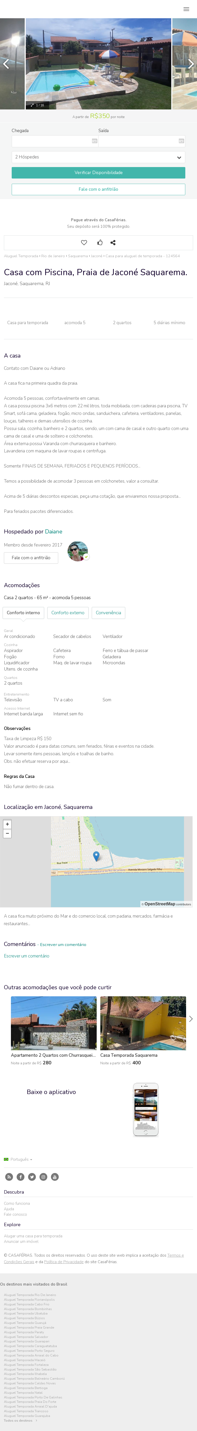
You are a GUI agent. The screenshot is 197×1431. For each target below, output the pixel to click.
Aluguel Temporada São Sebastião (30, 1369)
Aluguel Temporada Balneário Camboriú (34, 1379)
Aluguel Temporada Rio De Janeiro (30, 1295)
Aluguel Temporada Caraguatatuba (30, 1346)
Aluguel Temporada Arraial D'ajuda (30, 1406)
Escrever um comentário (26, 956)
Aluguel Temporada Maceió (24, 1360)
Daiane (53, 532)
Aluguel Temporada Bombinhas (28, 1309)
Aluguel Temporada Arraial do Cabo (31, 1355)
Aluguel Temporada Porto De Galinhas (33, 1397)
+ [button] (7, 825)
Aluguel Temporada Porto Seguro (29, 1351)
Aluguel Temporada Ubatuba (26, 1313)
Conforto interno (23, 613)
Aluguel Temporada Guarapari (26, 1341)
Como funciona (17, 1203)
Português (18, 1159)
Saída (103, 131)
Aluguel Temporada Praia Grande (29, 1327)
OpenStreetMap (160, 904)
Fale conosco (15, 1214)
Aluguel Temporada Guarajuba (27, 1416)
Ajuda (9, 1209)
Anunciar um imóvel (21, 1241)
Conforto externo (67, 613)
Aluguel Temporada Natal (23, 1393)
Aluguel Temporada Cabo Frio (26, 1304)
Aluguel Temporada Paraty (24, 1332)
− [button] (7, 834)
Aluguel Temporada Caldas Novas (30, 1383)
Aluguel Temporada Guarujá (25, 1323)
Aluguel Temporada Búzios (24, 1318)
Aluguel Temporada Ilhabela (25, 1374)
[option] (98, 63)
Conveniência (108, 613)
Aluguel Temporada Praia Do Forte (30, 1402)
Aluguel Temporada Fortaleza (26, 1365)
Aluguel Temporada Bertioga (26, 1388)
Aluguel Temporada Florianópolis (29, 1300)
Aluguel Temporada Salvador (26, 1337)
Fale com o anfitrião (98, 189)
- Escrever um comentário (61, 945)
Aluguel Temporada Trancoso (26, 1411)
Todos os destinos (20, 1420)
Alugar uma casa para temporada (33, 1236)
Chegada (20, 131)
